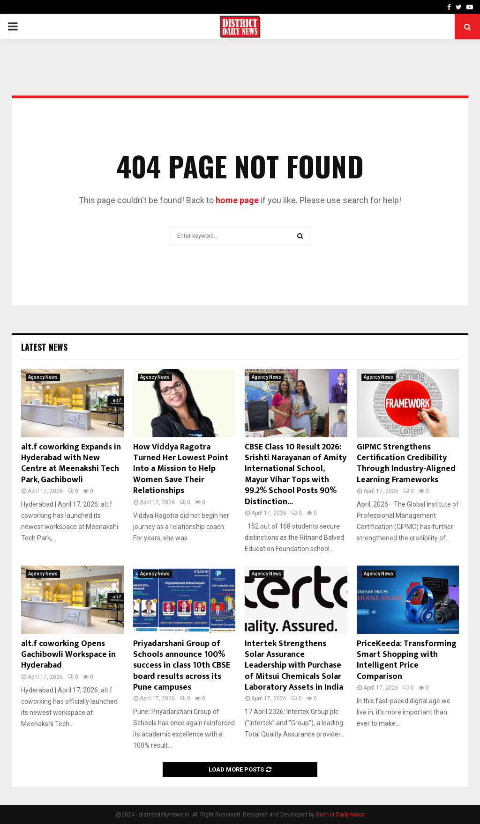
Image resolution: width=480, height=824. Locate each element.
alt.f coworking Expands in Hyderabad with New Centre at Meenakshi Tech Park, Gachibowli (71, 463)
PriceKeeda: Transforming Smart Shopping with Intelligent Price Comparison (407, 660)
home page (237, 200)
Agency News (43, 377)
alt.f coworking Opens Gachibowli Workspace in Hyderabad (68, 655)
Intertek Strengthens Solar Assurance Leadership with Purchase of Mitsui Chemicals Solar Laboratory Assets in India (294, 666)
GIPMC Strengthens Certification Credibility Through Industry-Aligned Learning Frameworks (406, 463)
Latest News (44, 347)
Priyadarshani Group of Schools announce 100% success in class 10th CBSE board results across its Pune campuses (181, 666)
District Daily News (340, 814)
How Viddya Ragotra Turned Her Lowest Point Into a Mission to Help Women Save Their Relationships (180, 469)
